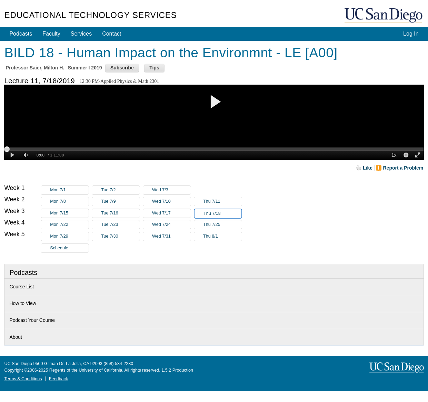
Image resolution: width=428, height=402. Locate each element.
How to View (22, 303)
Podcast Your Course (32, 320)
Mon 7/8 (69, 201)
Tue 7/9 (120, 201)
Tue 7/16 (120, 213)
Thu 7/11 (222, 201)
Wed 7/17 (171, 213)
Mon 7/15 (69, 213)
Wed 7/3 (171, 190)
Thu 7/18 (222, 213)
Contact (111, 34)
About (15, 337)
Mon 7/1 (69, 190)
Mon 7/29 (69, 236)
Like (367, 168)
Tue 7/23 (120, 224)
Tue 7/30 (120, 236)
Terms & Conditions (23, 378)
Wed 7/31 (171, 236)
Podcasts (20, 34)
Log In (410, 34)
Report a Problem (403, 168)
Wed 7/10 (171, 201)
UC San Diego (384, 16)
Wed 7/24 (171, 224)
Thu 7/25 (222, 224)
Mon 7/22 (69, 224)
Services (81, 34)
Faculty (51, 34)
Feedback (58, 378)
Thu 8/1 (222, 236)
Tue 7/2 (120, 190)
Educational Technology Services (90, 15)
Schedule (59, 248)
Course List (21, 286)
